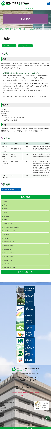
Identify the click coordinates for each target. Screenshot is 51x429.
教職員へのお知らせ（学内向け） (10, 410)
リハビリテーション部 (8, 230)
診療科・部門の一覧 (25, 272)
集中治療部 (6, 216)
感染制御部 (6, 234)
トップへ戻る (47, 418)
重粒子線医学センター (8, 241)
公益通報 (3, 408)
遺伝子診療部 (6, 249)
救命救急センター (7, 245)
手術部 (4, 205)
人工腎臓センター (7, 260)
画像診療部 (6, 263)
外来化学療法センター (8, 267)
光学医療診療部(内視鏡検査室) (11, 227)
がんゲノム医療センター (9, 252)
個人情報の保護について (7, 402)
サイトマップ (4, 400)
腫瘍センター (6, 238)
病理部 (4, 219)
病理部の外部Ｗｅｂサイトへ (10, 189)
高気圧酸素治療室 (7, 256)
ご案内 (7, 46)
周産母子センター (7, 223)
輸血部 (4, 212)
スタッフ (24, 46)
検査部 (4, 201)
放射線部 (5, 208)
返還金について (5, 405)
